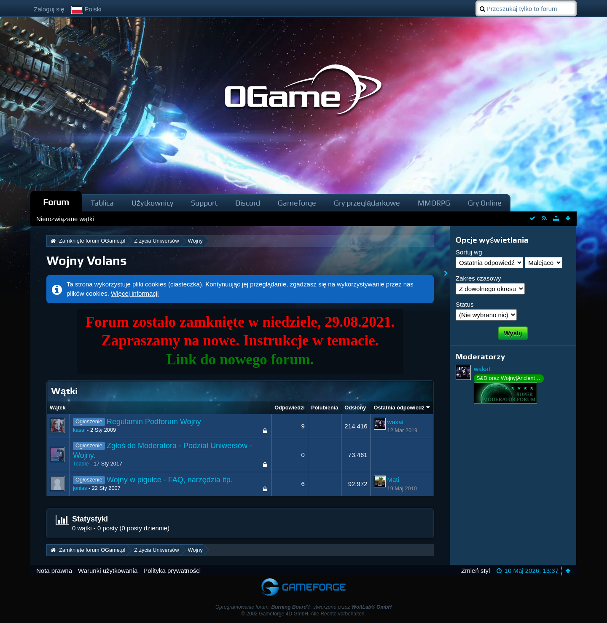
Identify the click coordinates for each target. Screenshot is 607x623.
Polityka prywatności (172, 570)
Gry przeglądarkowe (367, 202)
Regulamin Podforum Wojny (154, 421)
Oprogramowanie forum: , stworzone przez (303, 607)
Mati (393, 479)
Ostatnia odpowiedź (399, 407)
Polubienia (324, 407)
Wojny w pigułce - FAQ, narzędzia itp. (170, 480)
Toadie (81, 463)
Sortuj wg (469, 252)
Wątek (58, 407)
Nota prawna (54, 570)
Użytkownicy (152, 202)
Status (465, 304)
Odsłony (355, 407)
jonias (80, 488)
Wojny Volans (86, 260)
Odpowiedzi (289, 407)
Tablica (102, 202)
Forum (56, 202)
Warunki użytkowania (107, 570)
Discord (247, 202)
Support (204, 202)
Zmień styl (475, 570)
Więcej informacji (134, 293)
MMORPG (434, 202)
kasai (79, 430)
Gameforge (297, 202)
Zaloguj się (49, 9)
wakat (395, 421)
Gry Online (485, 202)
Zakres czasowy (478, 278)
